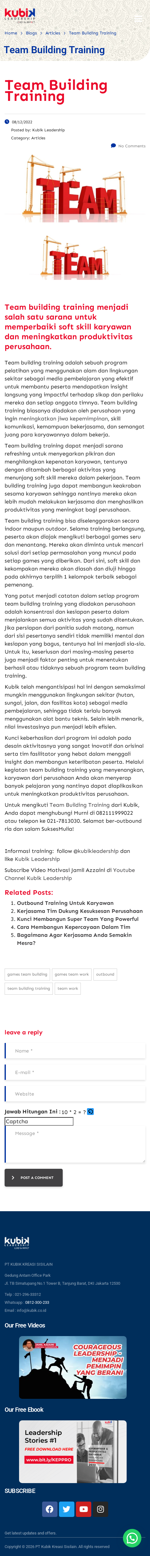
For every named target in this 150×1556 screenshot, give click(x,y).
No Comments (128, 146)
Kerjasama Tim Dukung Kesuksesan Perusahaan (80, 911)
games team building (27, 974)
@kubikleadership (96, 851)
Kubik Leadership (37, 859)
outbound (105, 974)
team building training (28, 988)
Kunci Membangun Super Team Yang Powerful (78, 919)
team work (67, 988)
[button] (91, 1112)
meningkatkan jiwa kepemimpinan (63, 418)
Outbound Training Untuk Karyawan (65, 903)
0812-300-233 (37, 1302)
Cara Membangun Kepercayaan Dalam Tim (73, 927)
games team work (72, 974)
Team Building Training (79, 805)
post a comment (32, 1178)
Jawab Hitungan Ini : (33, 1111)
